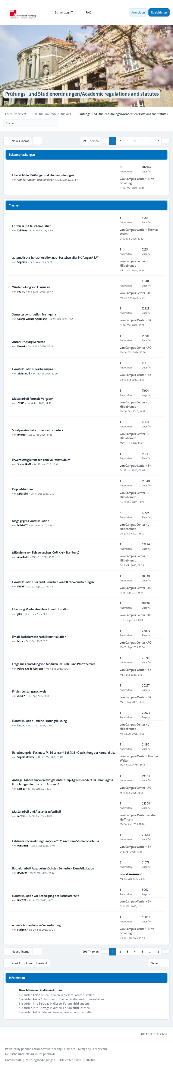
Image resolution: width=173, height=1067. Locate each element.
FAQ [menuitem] (85, 12)
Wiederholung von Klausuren (31, 287)
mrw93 (21, 816)
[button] (165, 141)
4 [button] (135, 141)
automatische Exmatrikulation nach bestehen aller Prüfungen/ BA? (55, 257)
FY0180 (21, 291)
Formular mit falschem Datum (31, 226)
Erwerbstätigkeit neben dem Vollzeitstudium (41, 460)
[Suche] (46, 123)
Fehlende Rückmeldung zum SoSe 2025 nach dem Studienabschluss (55, 841)
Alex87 (21, 695)
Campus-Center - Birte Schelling (34, 179)
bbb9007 (22, 525)
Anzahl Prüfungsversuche (28, 342)
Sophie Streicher (26, 757)
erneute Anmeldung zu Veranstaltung (36, 925)
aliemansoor (133, 874)
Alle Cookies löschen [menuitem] (151, 1034)
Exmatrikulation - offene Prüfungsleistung (39, 721)
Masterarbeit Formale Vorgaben (32, 399)
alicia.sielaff (23, 373)
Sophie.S (22, 262)
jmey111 (21, 434)
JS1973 (20, 403)
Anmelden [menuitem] (138, 12)
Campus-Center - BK (138, 320)
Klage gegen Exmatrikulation (30, 521)
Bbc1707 (21, 900)
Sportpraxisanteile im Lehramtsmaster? (37, 430)
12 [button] (157, 141)
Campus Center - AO (138, 293)
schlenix (21, 929)
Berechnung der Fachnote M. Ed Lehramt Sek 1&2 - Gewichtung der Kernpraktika (63, 752)
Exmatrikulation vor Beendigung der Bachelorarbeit (45, 896)
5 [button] (142, 141)
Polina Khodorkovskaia (30, 668)
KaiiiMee (22, 230)
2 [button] (120, 141)
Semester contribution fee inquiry (34, 314)
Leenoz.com (99, 1048)
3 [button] (127, 141)
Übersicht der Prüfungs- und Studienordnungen (43, 175)
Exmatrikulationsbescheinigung (32, 369)
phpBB (25, 1048)
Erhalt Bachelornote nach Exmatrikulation (39, 637)
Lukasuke (22, 493)
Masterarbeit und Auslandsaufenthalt (36, 811)
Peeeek (21, 346)
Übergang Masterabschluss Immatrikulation (40, 609)
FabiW (20, 586)
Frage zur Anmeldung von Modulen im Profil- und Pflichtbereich (53, 664)
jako (19, 613)
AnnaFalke (23, 556)
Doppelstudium (22, 489)
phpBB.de (49, 1054)
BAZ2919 (22, 872)
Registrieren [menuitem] (159, 12)
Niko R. (21, 788)
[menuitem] (62, 12)
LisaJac (21, 725)
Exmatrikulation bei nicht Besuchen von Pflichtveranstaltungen (53, 582)
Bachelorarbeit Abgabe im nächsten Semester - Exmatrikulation (53, 868)
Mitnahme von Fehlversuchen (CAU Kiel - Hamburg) (45, 552)
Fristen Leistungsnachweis (29, 691)
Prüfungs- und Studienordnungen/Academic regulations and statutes (82, 94)
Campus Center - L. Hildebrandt (134, 263)
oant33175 (22, 845)
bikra (20, 641)
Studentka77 (24, 464)
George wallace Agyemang (32, 318)
